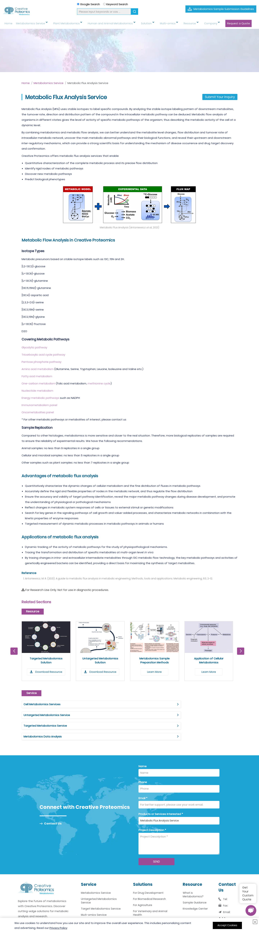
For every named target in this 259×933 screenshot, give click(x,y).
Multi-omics (155, 23)
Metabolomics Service (30, 23)
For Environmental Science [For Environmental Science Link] (150, 899)
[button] (240, 651)
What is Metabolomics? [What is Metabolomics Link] (193, 873)
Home (8, 23)
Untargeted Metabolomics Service (120, 704)
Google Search (88, 4)
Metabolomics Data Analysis (43, 715)
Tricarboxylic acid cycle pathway (43, 354)
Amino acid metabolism (38, 369)
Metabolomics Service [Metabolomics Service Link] (96, 871)
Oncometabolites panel (38, 412)
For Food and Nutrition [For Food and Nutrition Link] (147, 905)
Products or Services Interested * (160, 792)
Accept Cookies (227, 925)
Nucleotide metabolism (37, 391)
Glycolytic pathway (34, 347)
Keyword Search (115, 4)
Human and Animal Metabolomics (103, 23)
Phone (142, 761)
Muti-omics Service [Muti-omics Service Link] (94, 893)
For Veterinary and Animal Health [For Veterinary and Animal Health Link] (150, 891)
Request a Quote (219, 23)
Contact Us (51, 802)
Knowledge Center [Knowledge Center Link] (195, 887)
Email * (142, 777)
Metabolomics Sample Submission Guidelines (224, 9)
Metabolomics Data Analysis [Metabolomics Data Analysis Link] (100, 899)
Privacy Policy (58, 928)
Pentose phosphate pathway (41, 362)
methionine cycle (99, 383)
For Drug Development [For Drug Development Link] (148, 871)
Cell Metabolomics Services (42, 704)
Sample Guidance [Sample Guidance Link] (194, 881)
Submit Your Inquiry (220, 97)
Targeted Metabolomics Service (192, 704)
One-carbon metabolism (38, 383)
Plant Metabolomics (62, 23)
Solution (136, 23)
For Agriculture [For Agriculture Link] (142, 883)
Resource (175, 23)
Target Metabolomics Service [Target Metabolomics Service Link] (101, 887)
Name (142, 745)
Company (193, 23)
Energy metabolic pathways (40, 398)
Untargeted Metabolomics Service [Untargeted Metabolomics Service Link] (99, 879)
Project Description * (152, 808)
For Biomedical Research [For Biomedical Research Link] (149, 877)
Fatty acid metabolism (37, 376)
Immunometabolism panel (39, 405)
